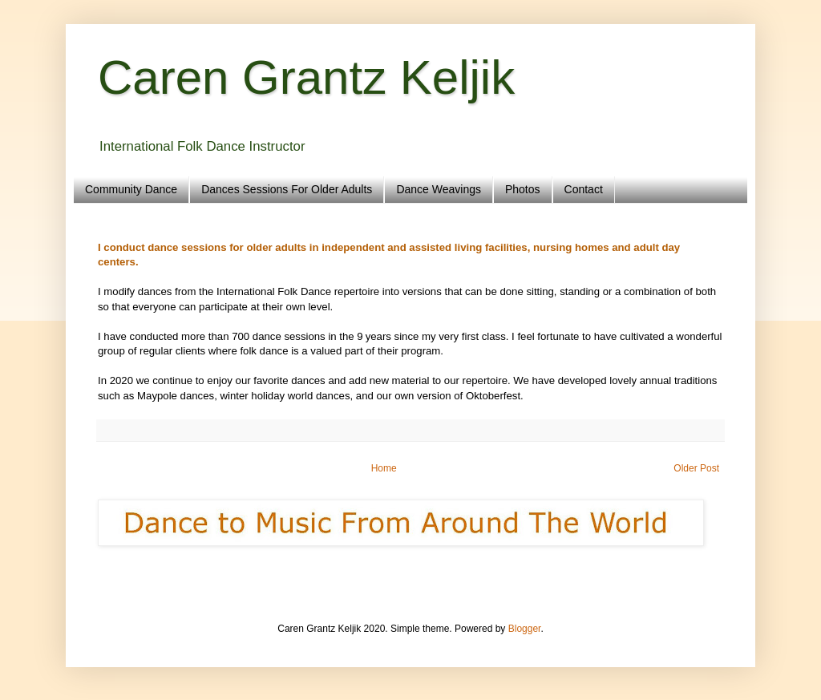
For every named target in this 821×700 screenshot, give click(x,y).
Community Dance (131, 189)
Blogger (524, 628)
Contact (583, 189)
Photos (522, 189)
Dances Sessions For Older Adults (286, 189)
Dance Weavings (438, 189)
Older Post (696, 468)
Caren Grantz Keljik (306, 77)
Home (384, 468)
